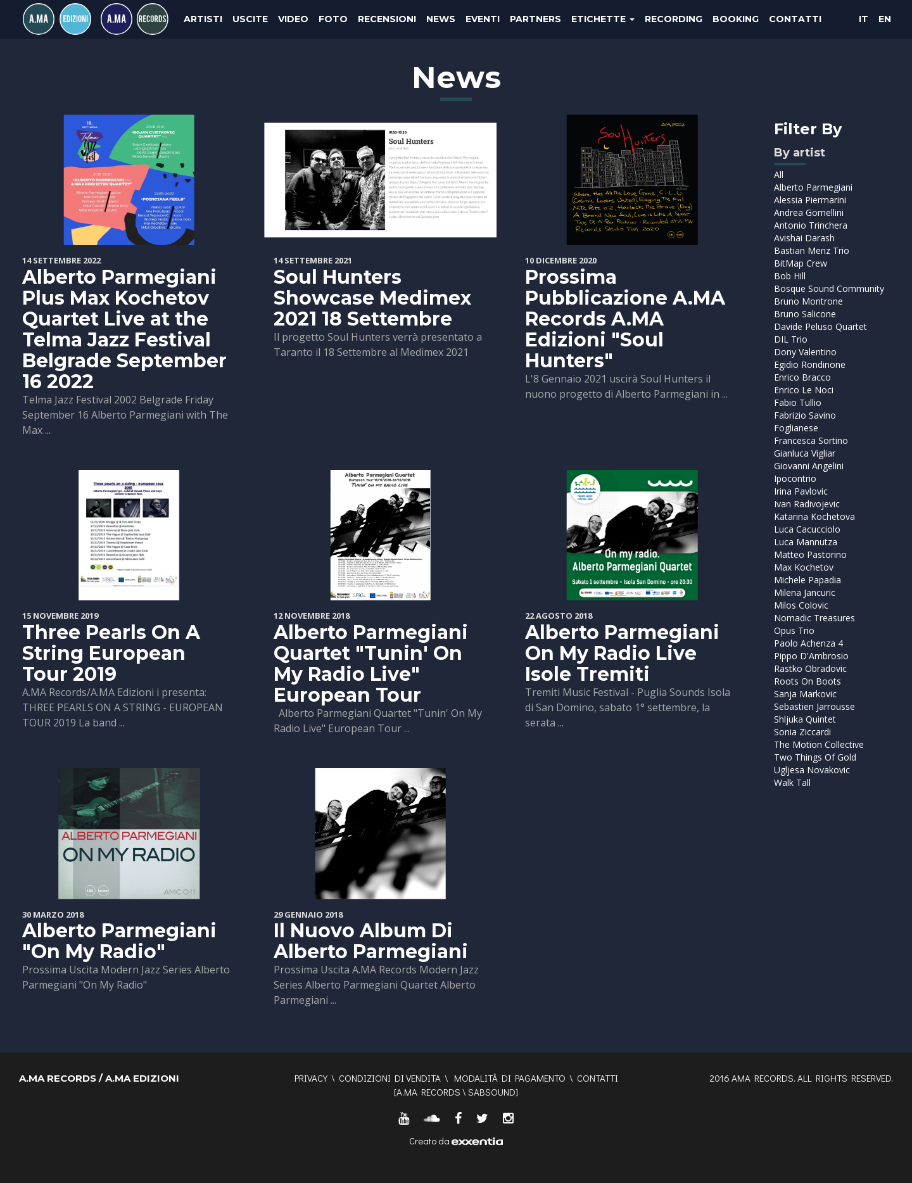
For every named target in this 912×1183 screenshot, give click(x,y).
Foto (333, 19)
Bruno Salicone (805, 314)
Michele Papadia (807, 580)
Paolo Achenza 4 (808, 643)
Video (293, 19)
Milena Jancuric (804, 592)
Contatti (795, 19)
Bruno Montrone (808, 301)
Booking (735, 19)
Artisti (203, 19)
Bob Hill (790, 276)
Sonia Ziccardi (802, 732)
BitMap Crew (800, 263)
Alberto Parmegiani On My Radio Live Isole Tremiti (622, 653)
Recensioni (387, 19)
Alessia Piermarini (810, 200)
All (778, 174)
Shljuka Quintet (805, 719)
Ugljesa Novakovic (812, 770)
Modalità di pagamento (510, 1078)
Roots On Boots (807, 681)
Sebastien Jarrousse (814, 706)
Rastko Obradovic (810, 668)
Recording (673, 19)
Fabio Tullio (797, 402)
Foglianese (796, 428)
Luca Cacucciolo (807, 529)
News (440, 19)
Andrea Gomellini (809, 212)
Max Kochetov (803, 567)
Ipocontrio (795, 478)
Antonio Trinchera (810, 225)
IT (863, 19)
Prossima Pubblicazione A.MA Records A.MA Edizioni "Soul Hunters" (625, 318)
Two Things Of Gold (815, 757)
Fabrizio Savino (805, 415)
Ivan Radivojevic (807, 504)
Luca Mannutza (805, 542)
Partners (535, 19)
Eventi (483, 19)
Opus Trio (794, 630)
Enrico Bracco (802, 377)
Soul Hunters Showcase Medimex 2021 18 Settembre (372, 298)
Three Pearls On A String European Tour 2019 (111, 653)
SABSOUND (492, 1091)
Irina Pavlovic (801, 491)
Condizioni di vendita (390, 1078)
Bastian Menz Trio (811, 250)
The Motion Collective (819, 744)
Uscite (250, 19)
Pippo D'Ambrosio (811, 656)
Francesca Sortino (811, 440)
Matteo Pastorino (810, 554)
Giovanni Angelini (809, 466)
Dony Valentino (805, 352)
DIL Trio (791, 339)
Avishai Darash (804, 238)
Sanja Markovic (805, 694)
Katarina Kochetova (814, 516)
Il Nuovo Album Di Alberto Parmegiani (371, 941)
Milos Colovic (801, 605)
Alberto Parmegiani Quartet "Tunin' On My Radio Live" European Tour (371, 664)
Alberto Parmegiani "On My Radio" (119, 941)
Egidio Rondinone (810, 364)
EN (884, 19)
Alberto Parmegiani (813, 187)
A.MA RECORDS (428, 1091)
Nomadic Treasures (814, 618)
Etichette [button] (603, 19)
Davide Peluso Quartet (820, 326)
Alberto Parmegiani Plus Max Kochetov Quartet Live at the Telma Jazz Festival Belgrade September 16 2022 (124, 329)
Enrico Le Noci (803, 390)
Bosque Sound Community (829, 288)
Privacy (310, 1078)
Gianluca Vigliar (804, 453)
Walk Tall (792, 782)
